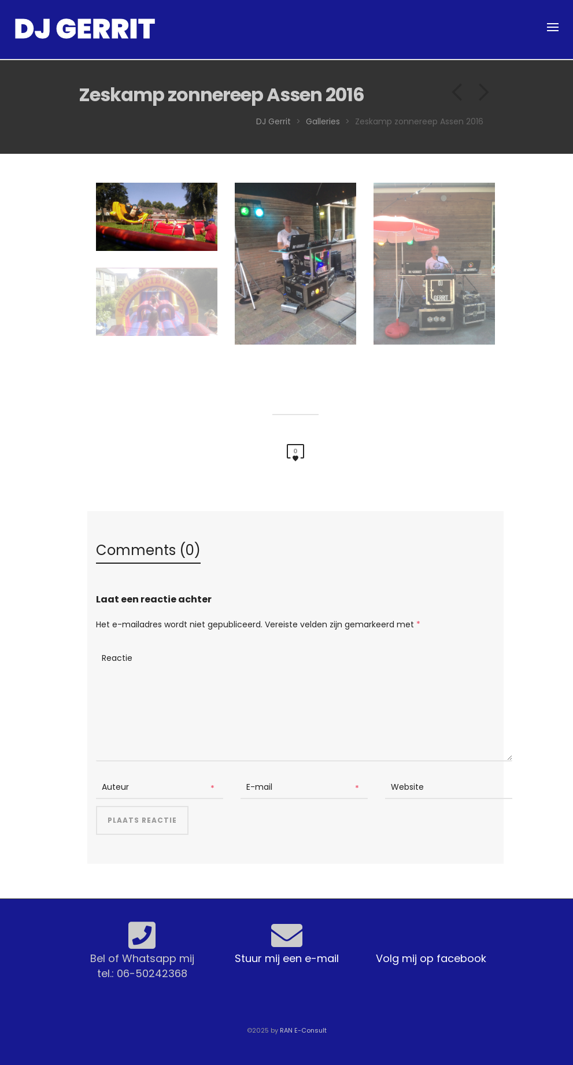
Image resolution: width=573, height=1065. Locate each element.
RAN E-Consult (303, 1030)
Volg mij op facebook (431, 958)
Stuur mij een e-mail (287, 958)
